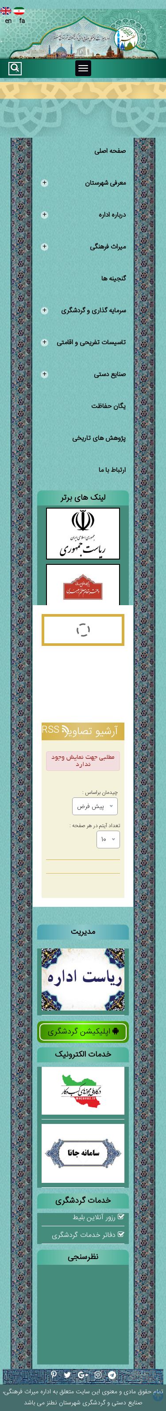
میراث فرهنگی (83, 247)
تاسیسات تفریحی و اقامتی (83, 342)
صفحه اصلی (110, 151)
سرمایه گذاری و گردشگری (83, 310)
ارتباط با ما (112, 470)
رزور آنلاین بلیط (98, 1218)
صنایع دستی (83, 374)
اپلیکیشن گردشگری (83, 1031)
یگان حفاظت (108, 406)
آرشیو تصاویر (91, 732)
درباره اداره (83, 215)
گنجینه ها (113, 278)
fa (19, 16)
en (6, 16)
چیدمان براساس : (100, 791)
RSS (55, 730)
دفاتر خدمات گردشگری (88, 1235)
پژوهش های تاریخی (99, 438)
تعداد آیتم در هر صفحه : (94, 824)
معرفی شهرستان (83, 183)
